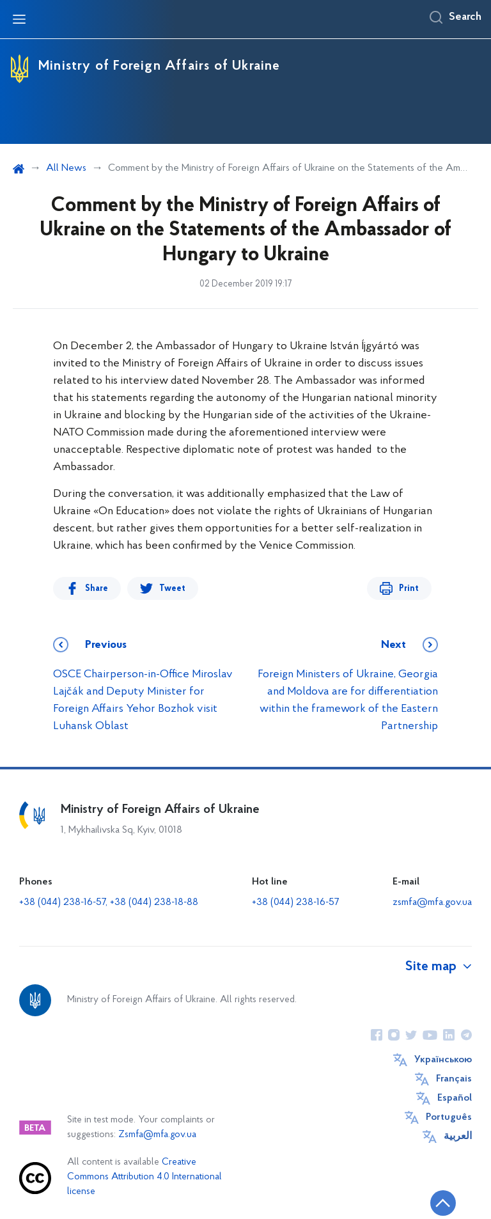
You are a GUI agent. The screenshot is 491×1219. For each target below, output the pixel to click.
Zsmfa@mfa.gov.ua (157, 1135)
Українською (443, 1060)
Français (454, 1079)
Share (96, 589)
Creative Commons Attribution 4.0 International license (144, 1177)
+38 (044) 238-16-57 (295, 902)
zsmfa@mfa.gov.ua (432, 902)
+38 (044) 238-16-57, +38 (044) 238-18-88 (108, 902)
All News (66, 168)
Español (454, 1098)
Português (449, 1117)
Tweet (172, 589)
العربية (458, 1136)
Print (409, 589)
